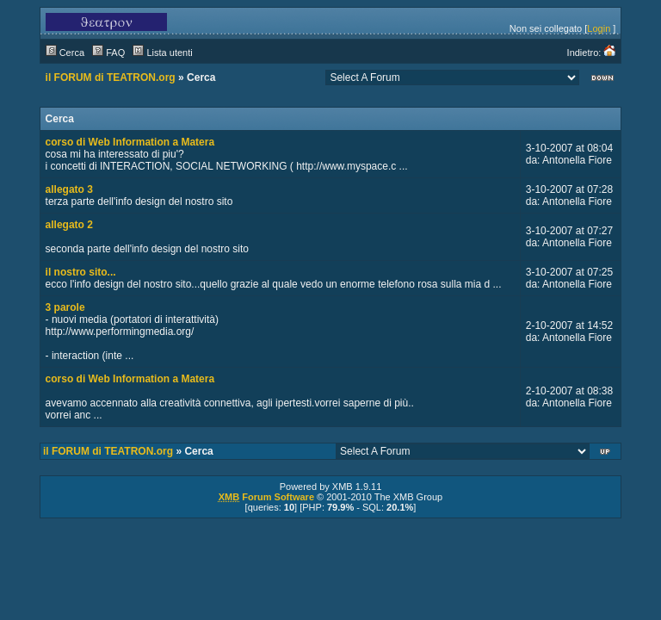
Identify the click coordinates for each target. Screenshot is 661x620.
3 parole (65, 307)
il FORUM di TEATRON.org (111, 77)
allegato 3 (69, 189)
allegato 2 (69, 225)
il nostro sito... (81, 272)
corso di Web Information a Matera (130, 142)
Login (598, 28)
